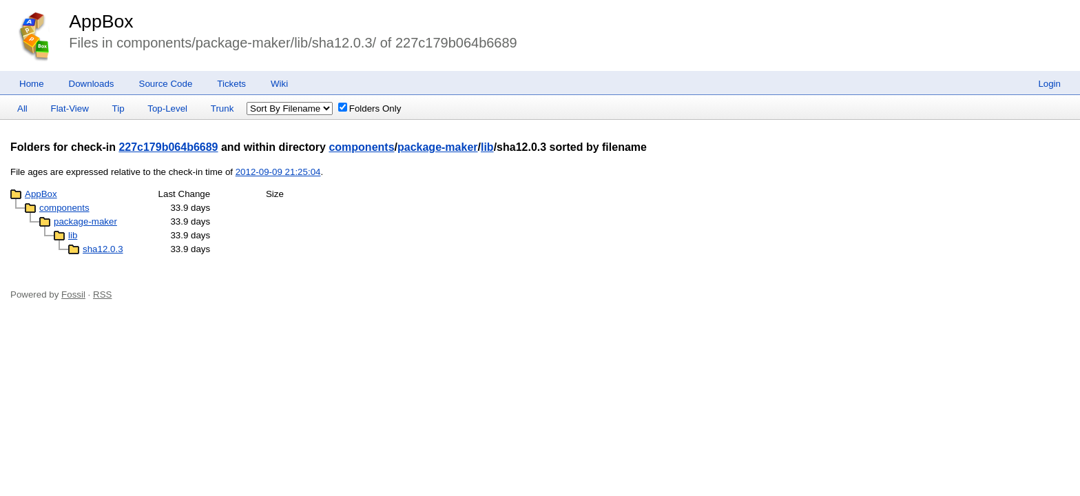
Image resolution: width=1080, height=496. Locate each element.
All (22, 108)
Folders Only (370, 108)
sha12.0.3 (103, 249)
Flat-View (70, 108)
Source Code (166, 84)
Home (31, 84)
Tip (118, 108)
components (361, 147)
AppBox (101, 21)
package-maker (437, 147)
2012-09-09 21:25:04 (278, 172)
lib (487, 147)
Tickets (231, 84)
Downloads (91, 84)
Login (1049, 84)
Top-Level (167, 108)
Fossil (73, 294)
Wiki (279, 84)
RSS (102, 294)
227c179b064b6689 (168, 147)
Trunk (222, 108)
